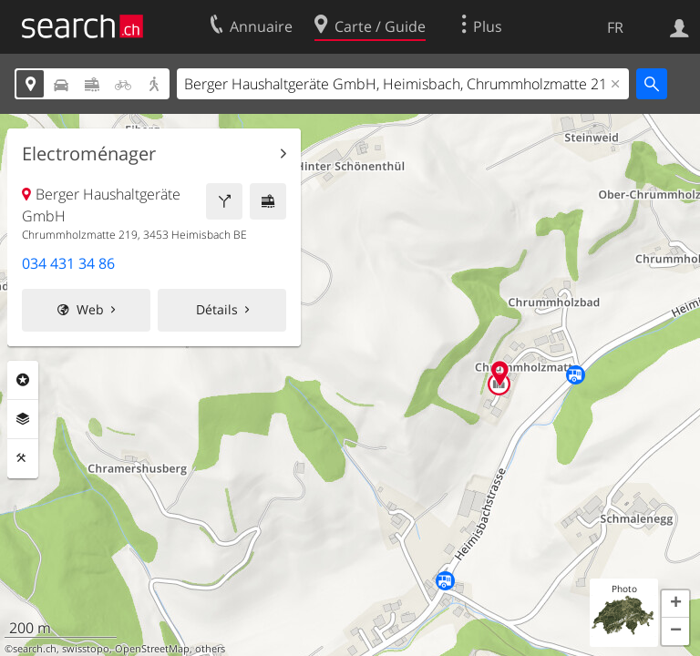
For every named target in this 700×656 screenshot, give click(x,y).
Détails (217, 309)
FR (615, 27)
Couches (22, 419)
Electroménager (89, 154)
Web (90, 309)
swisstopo (85, 648)
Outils (22, 458)
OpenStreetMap (152, 648)
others (210, 648)
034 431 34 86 (68, 263)
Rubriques (22, 380)
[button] (675, 604)
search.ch (35, 648)
